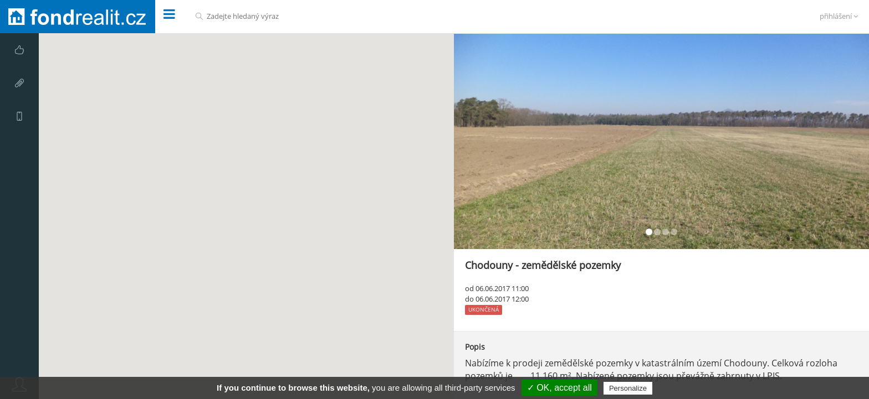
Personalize (628, 388)
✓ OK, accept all (559, 387)
